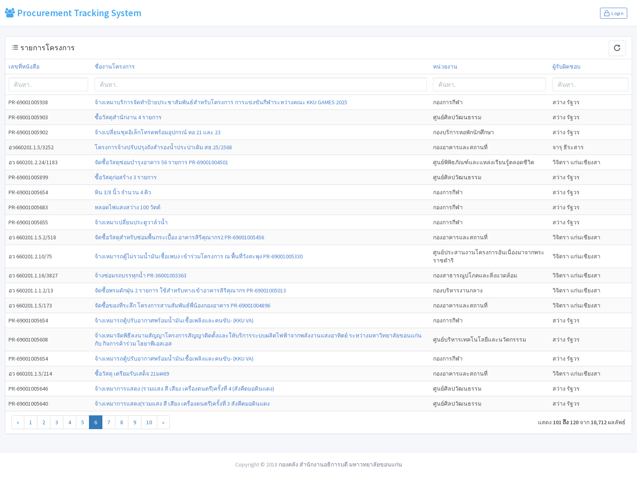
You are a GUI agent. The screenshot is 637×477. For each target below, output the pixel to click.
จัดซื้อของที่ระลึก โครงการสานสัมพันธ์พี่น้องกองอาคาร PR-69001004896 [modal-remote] (182, 305)
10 (149, 422)
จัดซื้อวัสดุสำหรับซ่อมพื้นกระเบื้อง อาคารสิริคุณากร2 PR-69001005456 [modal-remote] (179, 237)
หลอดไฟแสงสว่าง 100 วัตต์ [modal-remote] (127, 207)
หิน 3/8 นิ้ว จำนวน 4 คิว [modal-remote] (123, 192)
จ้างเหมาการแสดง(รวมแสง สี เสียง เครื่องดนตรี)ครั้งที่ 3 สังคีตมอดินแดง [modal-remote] (182, 403)
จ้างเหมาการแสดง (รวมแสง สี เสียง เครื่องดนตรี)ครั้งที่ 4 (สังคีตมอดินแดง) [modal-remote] (184, 388)
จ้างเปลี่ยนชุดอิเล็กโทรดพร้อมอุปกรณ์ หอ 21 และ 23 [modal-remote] (158, 132)
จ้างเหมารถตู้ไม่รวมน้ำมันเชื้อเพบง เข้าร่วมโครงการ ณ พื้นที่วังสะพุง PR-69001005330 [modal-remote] (199, 256)
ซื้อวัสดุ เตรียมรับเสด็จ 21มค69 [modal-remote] (132, 373)
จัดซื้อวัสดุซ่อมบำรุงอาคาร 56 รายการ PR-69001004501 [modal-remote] (161, 162)
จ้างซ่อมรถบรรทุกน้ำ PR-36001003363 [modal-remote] (140, 275)
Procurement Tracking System (73, 13)
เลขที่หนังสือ (24, 66)
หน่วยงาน (445, 66)
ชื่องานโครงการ (115, 66)
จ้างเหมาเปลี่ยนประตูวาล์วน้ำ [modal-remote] (131, 222)
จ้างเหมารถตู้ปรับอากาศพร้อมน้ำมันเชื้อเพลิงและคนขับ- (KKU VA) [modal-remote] (174, 320)
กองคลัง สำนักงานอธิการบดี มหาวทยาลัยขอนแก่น (340, 464)
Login (614, 13)
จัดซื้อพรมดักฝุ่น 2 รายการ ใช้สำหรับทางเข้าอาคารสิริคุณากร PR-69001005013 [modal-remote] (190, 290)
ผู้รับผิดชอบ (566, 66)
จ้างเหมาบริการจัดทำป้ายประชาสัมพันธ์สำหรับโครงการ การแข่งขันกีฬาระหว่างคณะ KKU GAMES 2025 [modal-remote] (221, 102)
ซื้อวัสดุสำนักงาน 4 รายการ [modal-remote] (128, 117)
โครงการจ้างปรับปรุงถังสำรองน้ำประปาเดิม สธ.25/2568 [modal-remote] (163, 147)
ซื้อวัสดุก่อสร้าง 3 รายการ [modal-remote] (126, 177)
